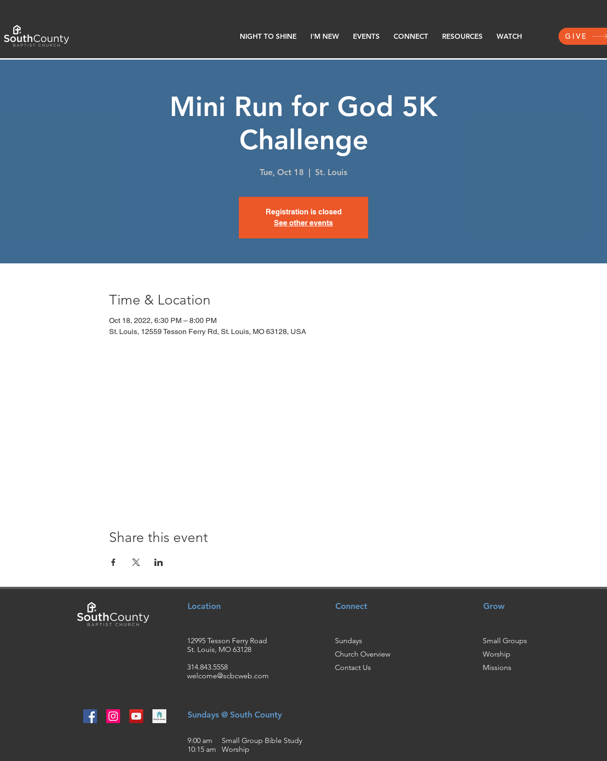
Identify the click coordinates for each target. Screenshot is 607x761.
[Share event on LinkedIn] (158, 562)
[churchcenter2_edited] (159, 716)
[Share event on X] (136, 562)
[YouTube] (136, 716)
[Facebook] (90, 716)
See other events (303, 223)
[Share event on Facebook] (113, 562)
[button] (325, 36)
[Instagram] (113, 716)
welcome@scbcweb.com (228, 675)
